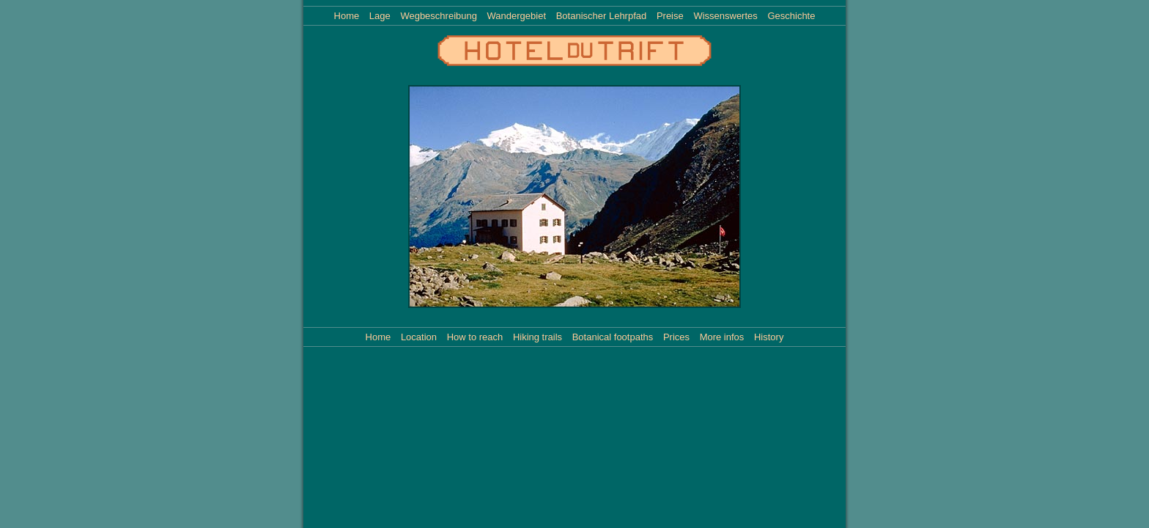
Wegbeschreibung (438, 15)
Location (419, 336)
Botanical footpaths (613, 336)
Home (347, 15)
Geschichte (791, 15)
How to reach (475, 336)
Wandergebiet (516, 15)
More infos (722, 336)
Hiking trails (537, 336)
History (768, 336)
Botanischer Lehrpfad (601, 15)
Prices (676, 336)
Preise (670, 15)
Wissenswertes (725, 15)
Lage (380, 15)
